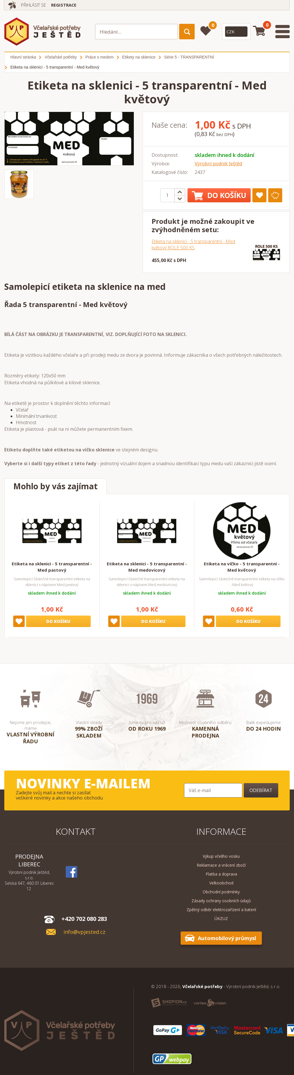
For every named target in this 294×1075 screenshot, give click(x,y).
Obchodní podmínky (221, 891)
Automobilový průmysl (227, 938)
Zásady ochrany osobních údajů (221, 900)
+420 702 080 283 (84, 919)
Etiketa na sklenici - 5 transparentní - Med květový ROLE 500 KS (193, 244)
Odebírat (260, 790)
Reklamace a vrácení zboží (221, 865)
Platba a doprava (221, 874)
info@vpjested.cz (84, 932)
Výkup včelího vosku (221, 856)
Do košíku (219, 195)
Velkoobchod (221, 883)
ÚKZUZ (221, 918)
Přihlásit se (35, 5)
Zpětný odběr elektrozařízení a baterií (221, 909)
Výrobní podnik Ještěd (218, 163)
